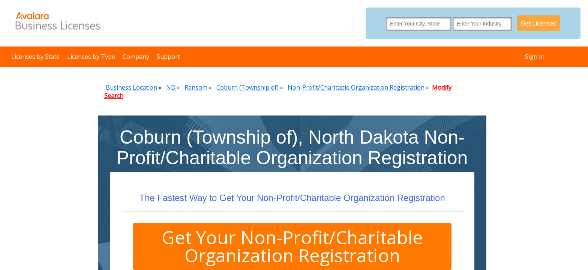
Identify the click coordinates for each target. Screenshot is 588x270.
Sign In (534, 56)
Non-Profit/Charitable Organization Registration (356, 87)
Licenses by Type (91, 56)
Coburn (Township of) (247, 87)
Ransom (195, 87)
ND (171, 87)
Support (168, 56)
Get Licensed (538, 23)
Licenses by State (35, 56)
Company (136, 56)
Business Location (131, 87)
